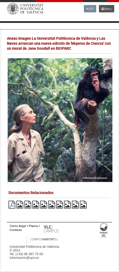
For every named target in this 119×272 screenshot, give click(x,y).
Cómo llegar (18, 226)
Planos (33, 226)
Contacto (16, 229)
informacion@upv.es (24, 258)
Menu (106, 9)
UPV (90, 9)
